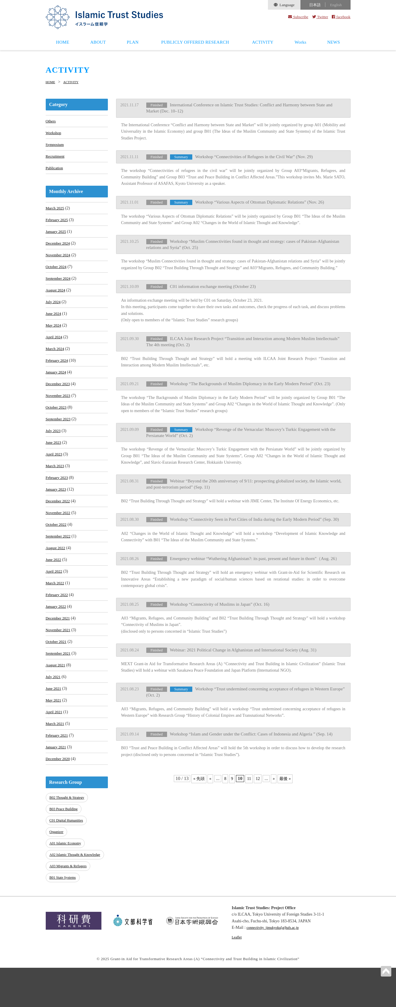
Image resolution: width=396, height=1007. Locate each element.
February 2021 (58, 779)
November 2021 (59, 665)
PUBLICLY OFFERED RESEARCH (195, 42)
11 (249, 764)
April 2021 (55, 754)
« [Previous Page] (209, 764)
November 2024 (59, 262)
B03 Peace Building (65, 852)
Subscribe (298, 17)
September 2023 (59, 439)
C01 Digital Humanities (68, 862)
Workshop (54, 133)
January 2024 (57, 388)
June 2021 (54, 728)
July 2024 (54, 313)
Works (300, 42)
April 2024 (55, 351)
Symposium (55, 146)
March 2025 (56, 212)
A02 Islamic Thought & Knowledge (68, 895)
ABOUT (98, 42)
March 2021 (56, 766)
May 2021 (54, 741)
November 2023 (59, 414)
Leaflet (238, 976)
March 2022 (56, 615)
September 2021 (59, 691)
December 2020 (59, 804)
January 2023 (57, 514)
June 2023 (54, 464)
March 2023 (56, 489)
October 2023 (57, 426)
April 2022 (55, 602)
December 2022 (59, 527)
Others (51, 121)
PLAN (132, 42)
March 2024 (56, 363)
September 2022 (59, 565)
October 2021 (57, 678)
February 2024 (58, 376)
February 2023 (58, 502)
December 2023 (59, 401)
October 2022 (57, 552)
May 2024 (54, 338)
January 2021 (57, 791)
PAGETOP (385, 971)
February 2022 (58, 628)
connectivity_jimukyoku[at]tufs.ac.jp (277, 967)
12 (258, 764)
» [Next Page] (274, 764)
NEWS (333, 42)
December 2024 (59, 250)
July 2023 (54, 451)
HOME (62, 42)
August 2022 (56, 577)
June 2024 (54, 325)
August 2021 (56, 703)
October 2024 (57, 275)
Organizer (57, 872)
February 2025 (58, 225)
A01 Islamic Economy (67, 882)
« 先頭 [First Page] (197, 764)
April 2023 (55, 477)
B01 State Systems (64, 917)
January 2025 (57, 237)
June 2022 (54, 590)
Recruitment (56, 158)
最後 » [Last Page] (287, 764)
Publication (55, 171)
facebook (341, 17)
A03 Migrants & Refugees (70, 907)
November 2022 (59, 539)
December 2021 (59, 653)
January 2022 (57, 640)
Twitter (320, 17)
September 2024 (59, 288)
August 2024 (56, 300)
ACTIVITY (262, 42)
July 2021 (54, 716)
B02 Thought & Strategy (69, 842)
